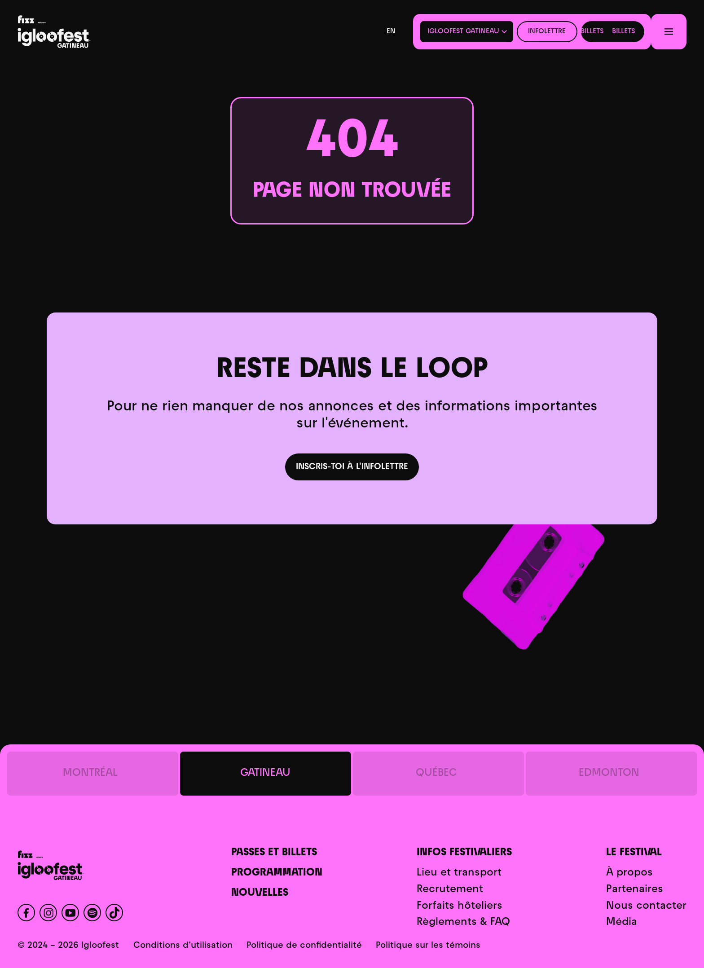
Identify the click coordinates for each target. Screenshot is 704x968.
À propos (629, 873)
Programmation (276, 873)
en (391, 31)
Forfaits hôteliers (459, 906)
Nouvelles (259, 893)
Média (621, 922)
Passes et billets (274, 853)
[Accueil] (84, 32)
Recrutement (450, 889)
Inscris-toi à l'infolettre (352, 467)
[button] (466, 31)
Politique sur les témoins (428, 946)
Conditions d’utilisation (183, 946)
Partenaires (634, 889)
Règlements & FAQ (463, 922)
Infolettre (547, 31)
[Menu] (668, 31)
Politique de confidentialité (304, 946)
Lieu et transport (459, 873)
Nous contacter (646, 906)
